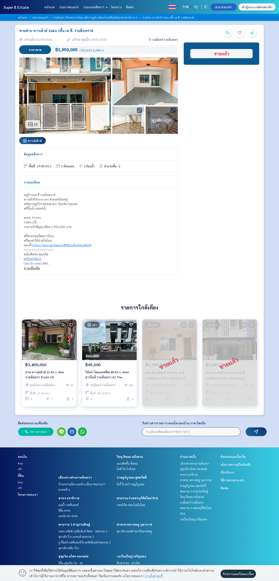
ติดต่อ (130, 7)
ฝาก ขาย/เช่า (223, 7)
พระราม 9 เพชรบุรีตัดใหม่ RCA (137, 498)
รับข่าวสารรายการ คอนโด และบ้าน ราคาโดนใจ (174, 423)
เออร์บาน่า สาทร (68, 516)
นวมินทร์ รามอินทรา (192, 502)
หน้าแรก (49, 7)
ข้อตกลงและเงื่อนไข (233, 457)
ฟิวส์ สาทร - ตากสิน (128, 563)
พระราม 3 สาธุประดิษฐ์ (74, 524)
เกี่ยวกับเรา (227, 472)
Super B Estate (16, 7)
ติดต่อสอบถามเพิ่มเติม (33, 423)
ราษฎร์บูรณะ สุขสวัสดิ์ (132, 477)
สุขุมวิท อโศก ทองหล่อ (73, 556)
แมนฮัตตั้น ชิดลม (127, 463)
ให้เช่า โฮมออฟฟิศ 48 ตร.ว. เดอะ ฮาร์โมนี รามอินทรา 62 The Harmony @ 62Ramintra (107, 376)
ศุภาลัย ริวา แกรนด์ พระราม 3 (76, 537)
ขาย (20, 463)
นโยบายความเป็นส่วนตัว (236, 464)
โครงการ (116, 7)
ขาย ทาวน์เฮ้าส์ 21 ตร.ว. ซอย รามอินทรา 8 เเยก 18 (44, 376)
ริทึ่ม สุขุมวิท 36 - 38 (70, 563)
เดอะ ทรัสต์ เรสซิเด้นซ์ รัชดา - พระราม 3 (82, 531)
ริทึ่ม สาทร (64, 510)
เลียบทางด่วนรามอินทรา (75, 477)
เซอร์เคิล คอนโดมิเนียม (131, 505)
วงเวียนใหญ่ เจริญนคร (131, 556)
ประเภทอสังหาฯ (95, 7)
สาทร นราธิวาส (68, 498)
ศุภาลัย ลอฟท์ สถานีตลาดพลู (134, 531)
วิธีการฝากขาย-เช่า (232, 480)
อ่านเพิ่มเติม (32, 268)
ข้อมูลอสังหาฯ (33, 154)
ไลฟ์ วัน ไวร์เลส (126, 469)
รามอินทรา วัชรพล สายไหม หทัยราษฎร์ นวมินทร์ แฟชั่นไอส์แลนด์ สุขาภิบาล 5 (95, 17)
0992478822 (32, 259)
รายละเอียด (32, 182)
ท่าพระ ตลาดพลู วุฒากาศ (134, 524)
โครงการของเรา (27, 494)
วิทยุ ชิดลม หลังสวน (130, 457)
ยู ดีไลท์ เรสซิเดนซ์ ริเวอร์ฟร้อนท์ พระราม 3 (84, 542)
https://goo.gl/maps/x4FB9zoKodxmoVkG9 (61, 245)
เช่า (20, 469)
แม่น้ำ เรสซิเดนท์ (68, 505)
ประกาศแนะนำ (69, 7)
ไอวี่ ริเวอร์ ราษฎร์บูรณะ (131, 484)
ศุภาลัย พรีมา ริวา (68, 548)
